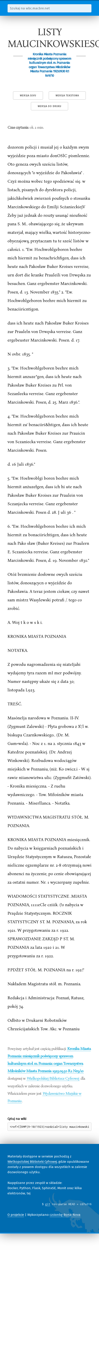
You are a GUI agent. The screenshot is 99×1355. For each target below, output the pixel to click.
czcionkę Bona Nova (65, 1215)
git (47, 1204)
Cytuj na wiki (16, 1119)
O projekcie (15, 1215)
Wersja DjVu (28, 95)
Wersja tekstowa (67, 95)
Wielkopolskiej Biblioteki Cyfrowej (32, 1162)
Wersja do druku (49, 106)
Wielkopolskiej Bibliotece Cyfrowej (53, 1078)
